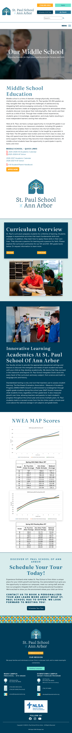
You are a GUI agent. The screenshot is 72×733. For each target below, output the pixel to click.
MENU (64, 26)
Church (63, 12)
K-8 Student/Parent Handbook (19, 165)
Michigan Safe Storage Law (36, 729)
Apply (63, 5)
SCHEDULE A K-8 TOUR (36, 653)
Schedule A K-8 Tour (45, 12)
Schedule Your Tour (36, 608)
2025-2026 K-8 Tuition (16, 154)
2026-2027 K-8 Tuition (15, 161)
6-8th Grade (41, 252)
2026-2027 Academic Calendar (18, 158)
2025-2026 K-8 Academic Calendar (21, 152)
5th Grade (10, 252)
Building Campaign (35, 668)
